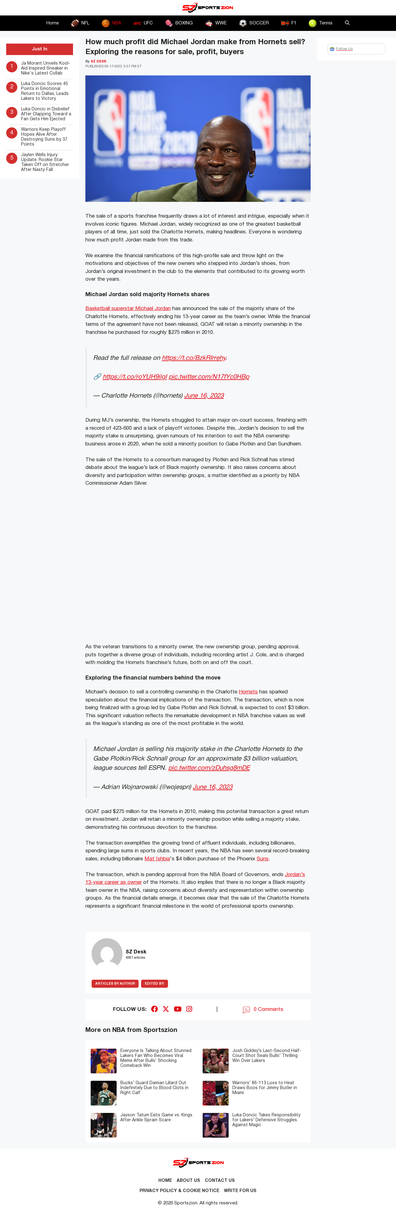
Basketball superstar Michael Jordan (128, 308)
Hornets (248, 692)
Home (52, 23)
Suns (263, 859)
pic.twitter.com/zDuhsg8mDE (209, 768)
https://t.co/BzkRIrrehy (193, 358)
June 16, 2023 (204, 396)
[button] (347, 23)
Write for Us (240, 1191)
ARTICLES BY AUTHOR (115, 983)
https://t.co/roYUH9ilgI (135, 377)
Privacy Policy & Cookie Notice (179, 1191)
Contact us (220, 1181)
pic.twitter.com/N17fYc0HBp (209, 377)
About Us (188, 1181)
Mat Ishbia (157, 859)
